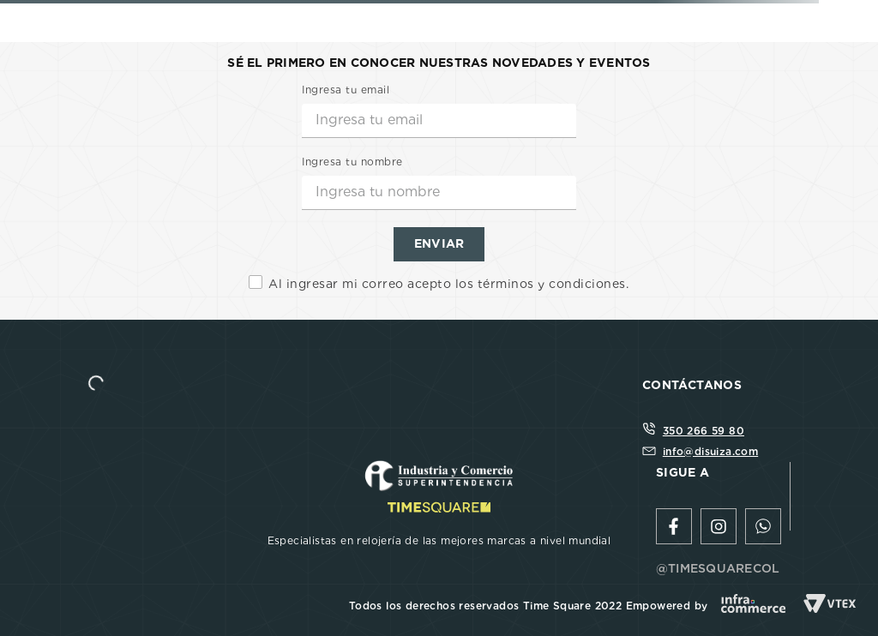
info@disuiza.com (710, 451)
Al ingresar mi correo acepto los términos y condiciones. (448, 284)
